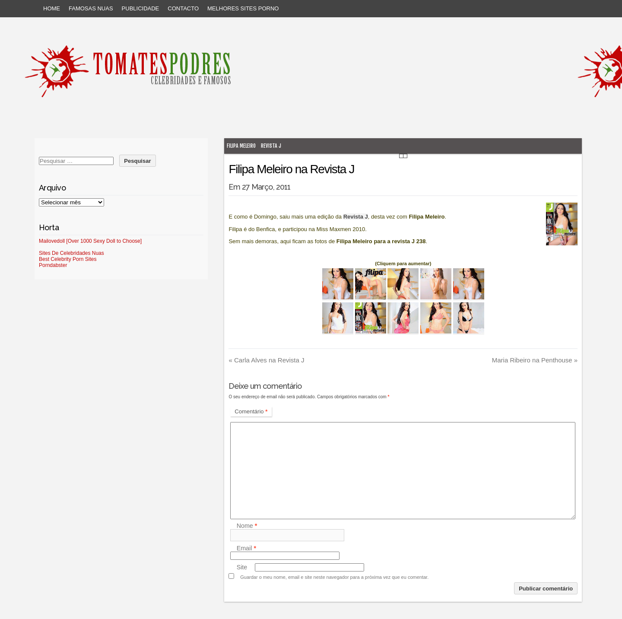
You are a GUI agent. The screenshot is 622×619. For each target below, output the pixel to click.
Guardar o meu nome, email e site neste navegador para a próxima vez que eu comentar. (334, 577)
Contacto (183, 8)
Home (51, 8)
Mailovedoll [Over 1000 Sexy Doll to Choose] (90, 241)
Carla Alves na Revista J (266, 360)
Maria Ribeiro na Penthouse (535, 360)
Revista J (271, 146)
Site (242, 567)
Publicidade (140, 8)
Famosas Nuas (91, 8)
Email (246, 548)
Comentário (251, 411)
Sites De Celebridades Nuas (71, 253)
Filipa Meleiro (241, 146)
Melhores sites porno (243, 8)
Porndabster (53, 265)
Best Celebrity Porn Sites (67, 259)
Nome (247, 525)
